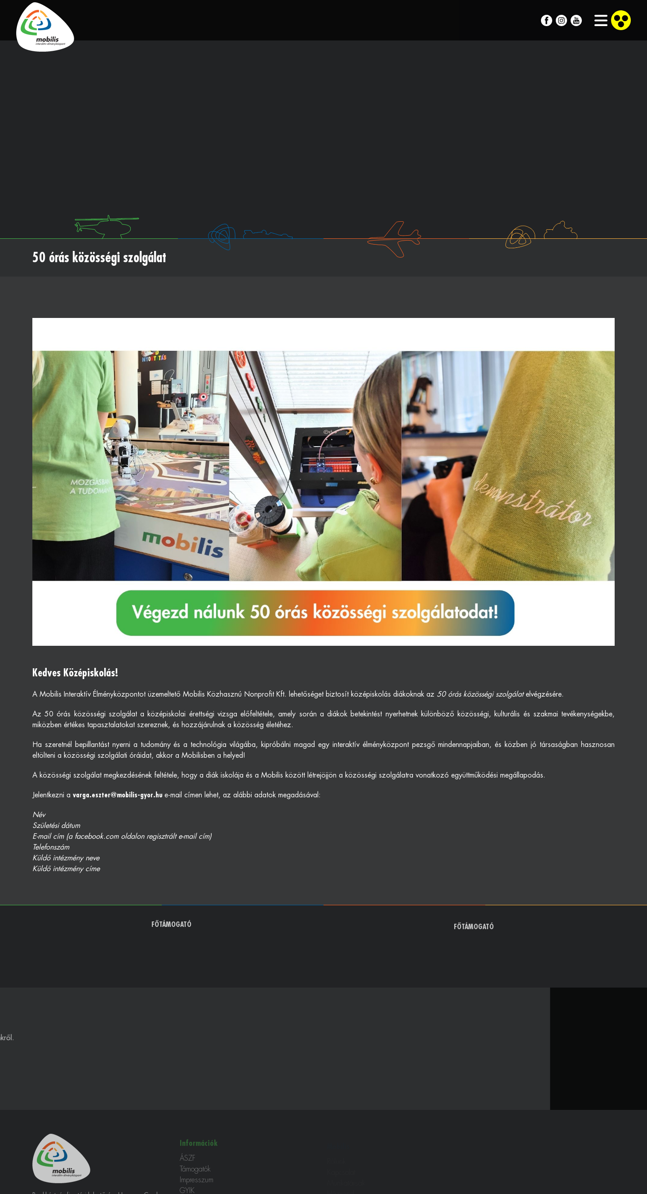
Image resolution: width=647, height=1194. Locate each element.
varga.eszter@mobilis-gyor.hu (118, 795)
